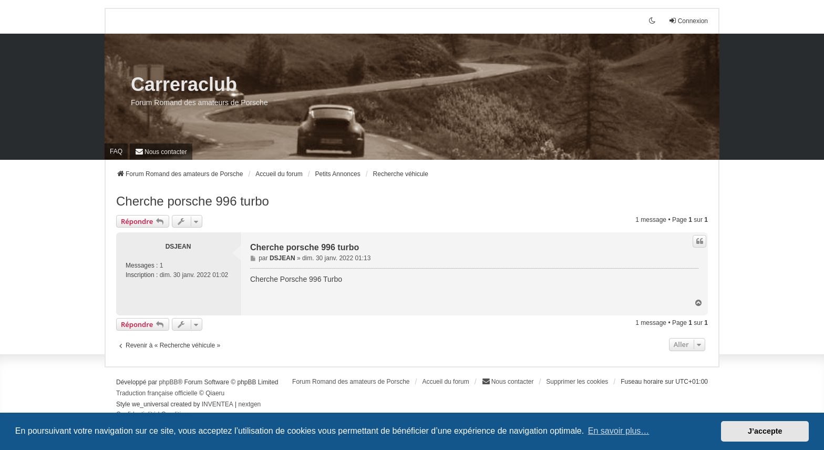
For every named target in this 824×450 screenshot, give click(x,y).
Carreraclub (184, 84)
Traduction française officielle (157, 393)
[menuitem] (161, 152)
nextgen (250, 404)
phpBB (168, 382)
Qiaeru (214, 393)
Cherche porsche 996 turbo (192, 201)
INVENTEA (217, 404)
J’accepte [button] (765, 431)
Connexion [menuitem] (688, 21)
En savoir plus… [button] (619, 430)
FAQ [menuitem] (116, 151)
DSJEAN (178, 246)
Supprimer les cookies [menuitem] (577, 381)
